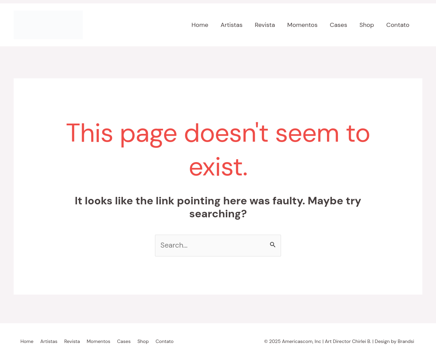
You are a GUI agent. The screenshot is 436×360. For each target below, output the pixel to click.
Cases (338, 25)
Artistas (232, 25)
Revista (265, 25)
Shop (366, 25)
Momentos (302, 25)
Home (199, 25)
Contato (397, 25)
